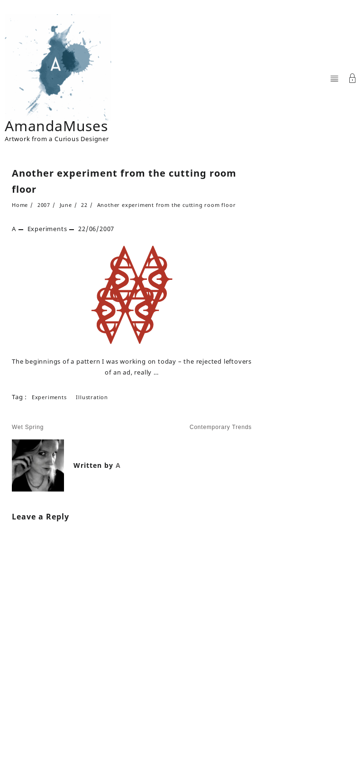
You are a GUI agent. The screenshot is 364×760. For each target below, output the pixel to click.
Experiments (47, 228)
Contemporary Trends (221, 427)
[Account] (352, 79)
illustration (92, 397)
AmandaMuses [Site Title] (56, 125)
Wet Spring (28, 427)
